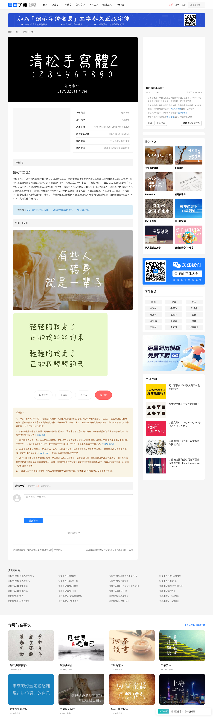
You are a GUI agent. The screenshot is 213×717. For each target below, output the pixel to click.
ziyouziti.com (43, 453)
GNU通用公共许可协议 (63, 210)
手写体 (173, 308)
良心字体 (80, 4)
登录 (177, 5)
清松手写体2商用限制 (68, 586)
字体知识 (120, 4)
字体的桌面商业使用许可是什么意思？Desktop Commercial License (184, 463)
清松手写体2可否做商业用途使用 (124, 586)
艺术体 (194, 308)
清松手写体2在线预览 (169, 596)
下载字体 (161, 123)
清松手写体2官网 (167, 591)
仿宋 (194, 302)
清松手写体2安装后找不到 (70, 596)
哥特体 (153, 327)
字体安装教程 (108, 444)
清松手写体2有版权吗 (18, 591)
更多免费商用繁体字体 (195, 625)
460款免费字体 (175, 109)
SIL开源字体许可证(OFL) (38, 210)
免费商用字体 (35, 418)
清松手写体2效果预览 (118, 596)
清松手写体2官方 (15, 596)
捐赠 (170, 5)
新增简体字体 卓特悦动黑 (183, 711)
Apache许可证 (83, 210)
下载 (83, 395)
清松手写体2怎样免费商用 (171, 586)
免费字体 (56, 4)
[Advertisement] (42, 130)
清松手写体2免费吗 (67, 576)
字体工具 (94, 4)
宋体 (174, 302)
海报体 (153, 321)
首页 (45, 4)
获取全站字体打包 (191, 123)
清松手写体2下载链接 (118, 581)
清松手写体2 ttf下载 (67, 591)
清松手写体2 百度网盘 (68, 601)
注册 (184, 5)
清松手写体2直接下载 (18, 586)
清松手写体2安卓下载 (68, 581)
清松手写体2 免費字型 (169, 601)
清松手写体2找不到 (168, 581)
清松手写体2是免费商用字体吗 (123, 576)
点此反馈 (170, 117)
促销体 (173, 321)
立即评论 (58, 550)
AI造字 (68, 4)
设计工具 (107, 4)
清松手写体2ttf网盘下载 (19, 601)
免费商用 (40, 458)
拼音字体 (194, 327)
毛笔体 (173, 314)
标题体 (153, 314)
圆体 (194, 314)
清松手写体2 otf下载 (118, 591)
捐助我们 (41, 435)
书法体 (153, 308)
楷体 (194, 321)
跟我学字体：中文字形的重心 (184, 404)
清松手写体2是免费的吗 (19, 581)
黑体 (153, 302)
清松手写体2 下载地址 (119, 601)
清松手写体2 (29, 31)
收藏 (63, 395)
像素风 (173, 327)
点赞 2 (43, 395)
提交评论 (33, 520)
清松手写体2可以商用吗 (170, 576)
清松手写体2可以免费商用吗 (21, 576)
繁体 (18, 31)
